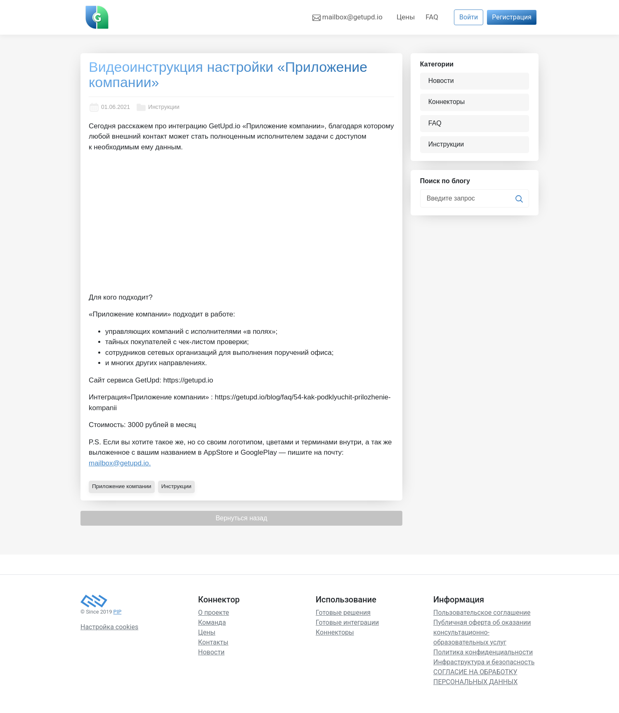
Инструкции (158, 107)
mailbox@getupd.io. (120, 463)
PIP (117, 611)
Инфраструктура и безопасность (483, 662)
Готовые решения (343, 612)
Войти (468, 17)
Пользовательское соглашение (482, 612)
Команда (212, 622)
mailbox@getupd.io (347, 17)
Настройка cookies (109, 626)
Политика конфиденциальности (483, 652)
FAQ (431, 17)
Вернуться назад (241, 517)
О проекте (213, 612)
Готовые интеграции (347, 622)
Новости (442, 81)
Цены (406, 17)
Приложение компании (122, 486)
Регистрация (512, 17)
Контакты (213, 642)
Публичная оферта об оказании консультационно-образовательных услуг (482, 632)
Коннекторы (447, 102)
